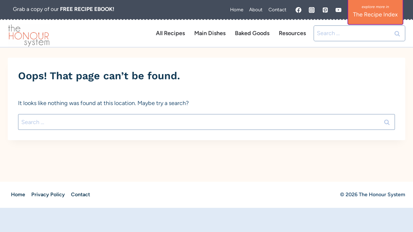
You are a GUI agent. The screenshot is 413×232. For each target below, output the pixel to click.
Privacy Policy (48, 194)
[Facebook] (298, 10)
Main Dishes (210, 33)
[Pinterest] (325, 10)
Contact (277, 10)
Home (236, 10)
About (256, 10)
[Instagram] (311, 10)
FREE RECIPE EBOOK (86, 9)
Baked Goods (252, 33)
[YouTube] (338, 10)
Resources (292, 33)
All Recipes (170, 33)
